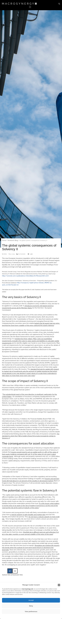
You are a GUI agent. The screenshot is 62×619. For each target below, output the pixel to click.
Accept (31, 600)
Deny (31, 606)
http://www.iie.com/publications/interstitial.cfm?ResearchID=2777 (25, 276)
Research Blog (13, 240)
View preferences (31, 611)
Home (4, 240)
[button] (59, 585)
